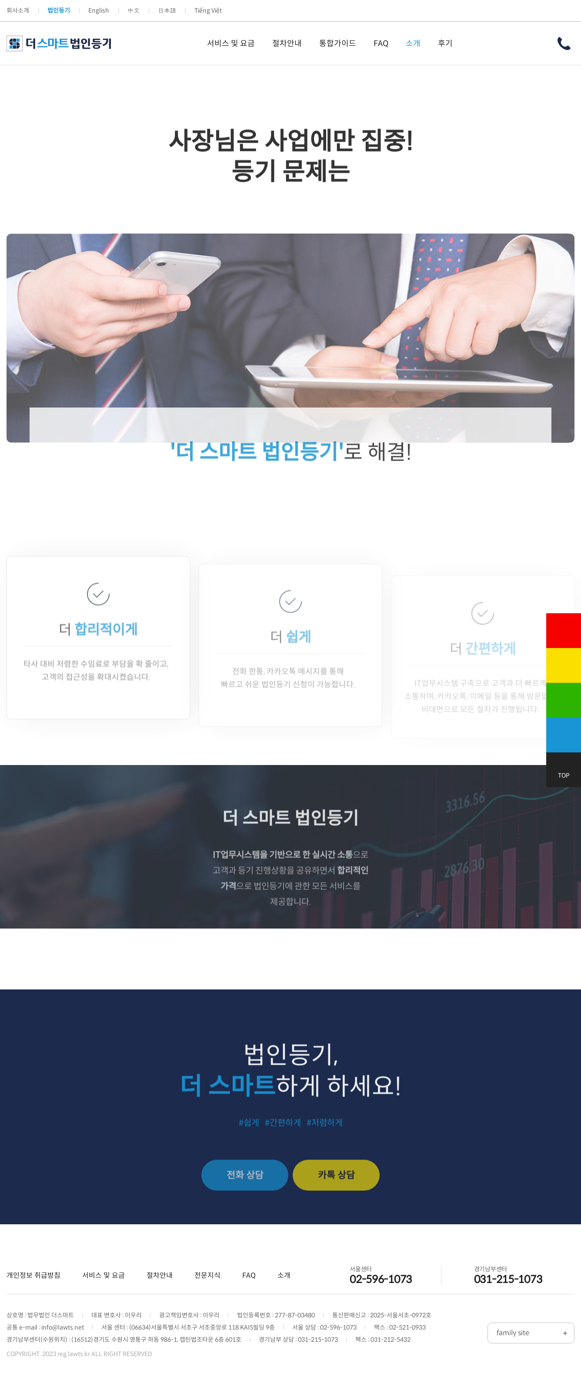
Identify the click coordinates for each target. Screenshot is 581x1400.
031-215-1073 (508, 1279)
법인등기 (58, 10)
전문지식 (207, 1275)
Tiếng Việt (208, 10)
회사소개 (18, 10)
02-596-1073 (381, 1279)
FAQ (249, 1275)
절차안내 (160, 1275)
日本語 (167, 10)
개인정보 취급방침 (33, 1275)
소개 (283, 1275)
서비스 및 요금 (103, 1275)
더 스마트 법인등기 (59, 43)
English (98, 10)
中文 (133, 10)
